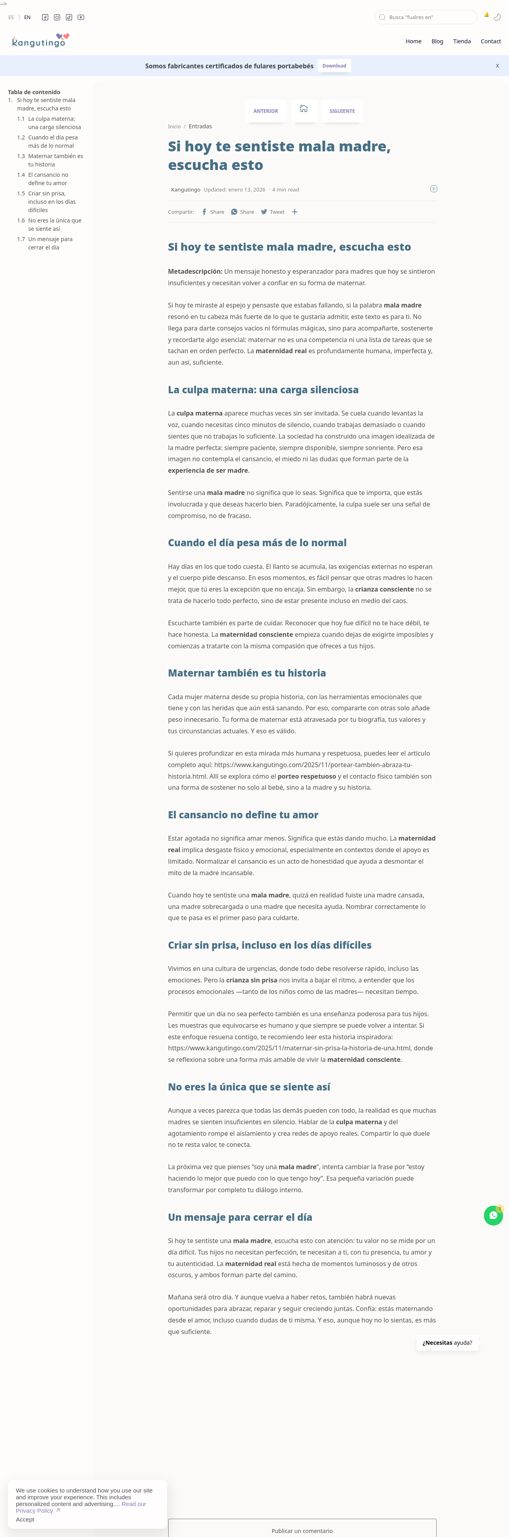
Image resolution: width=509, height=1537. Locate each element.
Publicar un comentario (302, 1474)
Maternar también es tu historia (55, 160)
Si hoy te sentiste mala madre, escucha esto (46, 104)
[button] (45, 17)
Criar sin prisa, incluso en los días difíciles (52, 201)
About (342, 1519)
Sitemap (222, 1519)
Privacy (287, 1519)
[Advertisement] (46, 645)
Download (334, 65)
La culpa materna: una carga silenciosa (54, 123)
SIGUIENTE (342, 111)
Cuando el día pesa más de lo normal (53, 141)
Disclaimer (255, 1519)
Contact (315, 1519)
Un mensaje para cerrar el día (50, 243)
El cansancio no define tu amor (48, 179)
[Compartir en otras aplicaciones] (273, 211)
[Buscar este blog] (426, 17)
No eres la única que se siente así (55, 224)
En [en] (27, 17)
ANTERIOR (266, 111)
